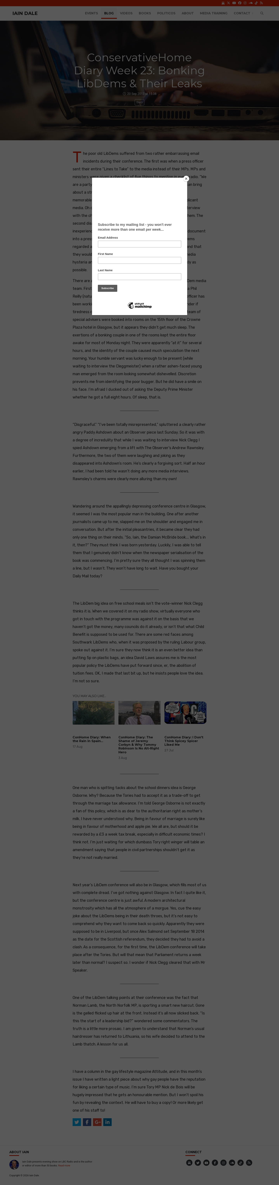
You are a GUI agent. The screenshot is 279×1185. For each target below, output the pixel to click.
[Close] (186, 179)
